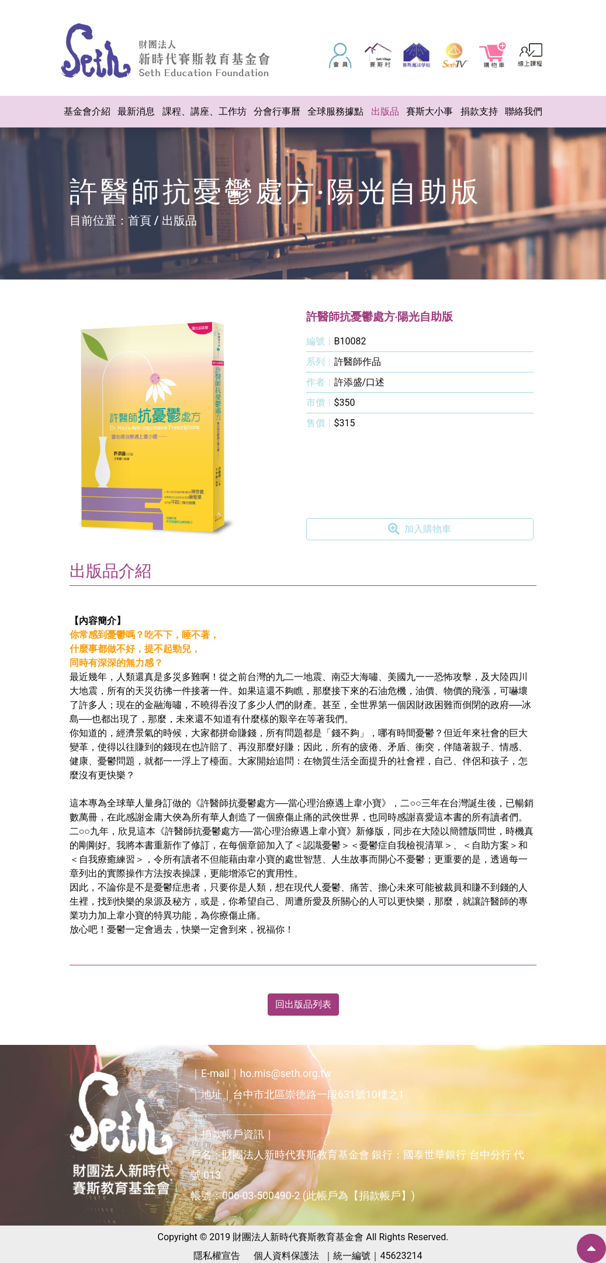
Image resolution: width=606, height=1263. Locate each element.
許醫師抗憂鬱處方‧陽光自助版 (379, 316)
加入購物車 (419, 529)
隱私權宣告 (216, 1255)
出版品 (179, 220)
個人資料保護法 (286, 1255)
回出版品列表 (303, 1004)
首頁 (139, 220)
